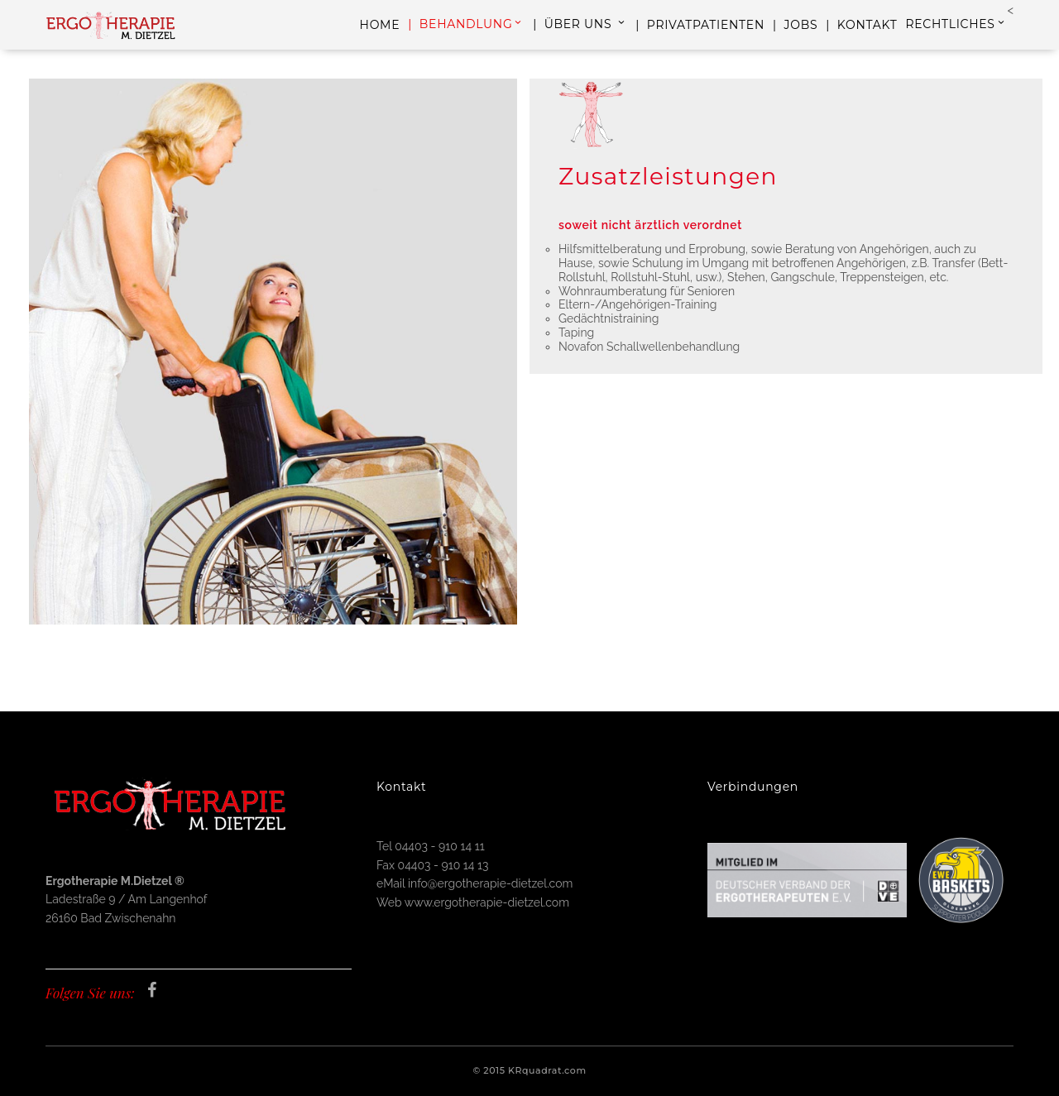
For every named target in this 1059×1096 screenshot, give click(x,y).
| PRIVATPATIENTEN (699, 24)
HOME (380, 24)
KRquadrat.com (547, 1070)
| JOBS (795, 24)
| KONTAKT (861, 24)
